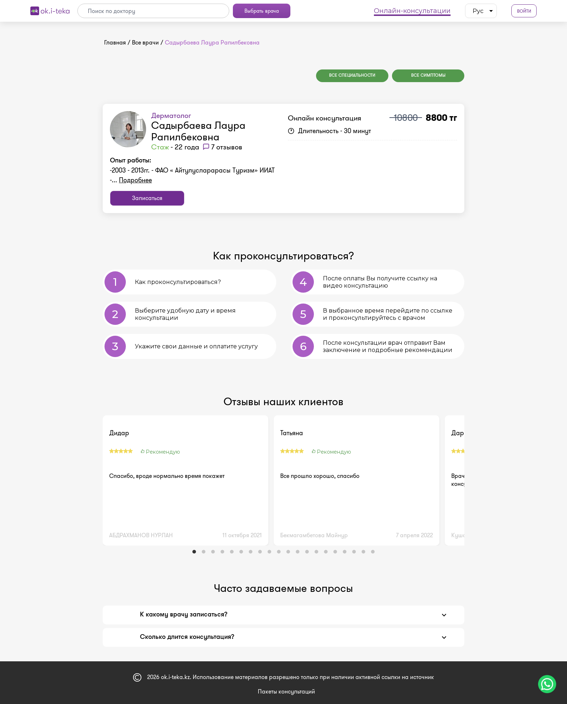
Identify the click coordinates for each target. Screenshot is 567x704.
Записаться (147, 198)
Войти (524, 11)
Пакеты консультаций (286, 691)
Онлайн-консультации (412, 11)
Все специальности (352, 75)
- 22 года (175, 147)
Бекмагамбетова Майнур (314, 535)
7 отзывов (226, 147)
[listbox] (481, 11)
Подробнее (135, 180)
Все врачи (145, 42)
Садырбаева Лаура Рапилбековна (198, 131)
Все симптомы (428, 75)
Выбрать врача (261, 10)
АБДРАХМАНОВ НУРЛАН (141, 535)
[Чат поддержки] (547, 684)
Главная (115, 42)
